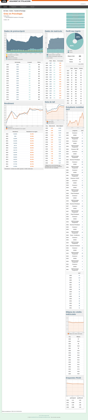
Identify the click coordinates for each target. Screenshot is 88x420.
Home (6, 10)
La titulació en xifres (76, 27)
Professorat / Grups (75, 20)
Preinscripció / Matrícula (75, 17)
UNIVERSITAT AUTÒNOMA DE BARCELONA (40, 417)
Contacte (83, 4)
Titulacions (13, 6)
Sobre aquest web (45, 415)
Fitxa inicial (75, 13)
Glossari (32, 6)
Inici (40, 415)
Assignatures (23, 6)
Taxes (75, 22)
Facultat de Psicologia (19, 10)
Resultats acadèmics (75, 24)
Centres (5, 6)
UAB (4, 1)
